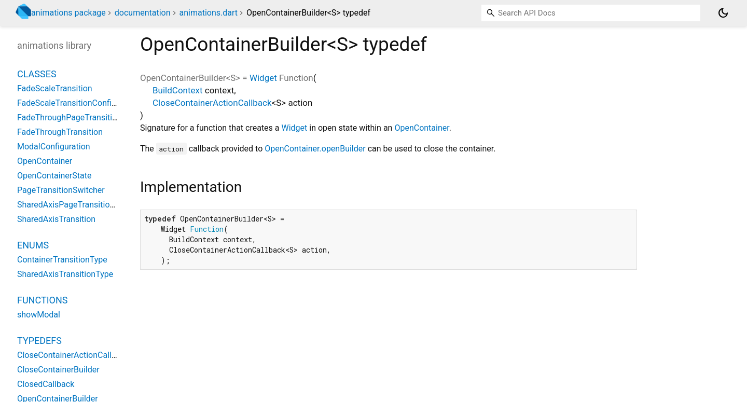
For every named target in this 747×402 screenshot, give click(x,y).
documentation (143, 13)
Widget (263, 78)
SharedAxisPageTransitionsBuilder (80, 205)
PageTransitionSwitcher (61, 190)
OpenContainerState (54, 176)
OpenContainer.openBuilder (315, 149)
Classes (37, 73)
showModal (38, 315)
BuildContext (178, 90)
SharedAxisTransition (56, 219)
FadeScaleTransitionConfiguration (79, 103)
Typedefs (39, 340)
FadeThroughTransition (60, 132)
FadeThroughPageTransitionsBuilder (84, 117)
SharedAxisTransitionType (65, 274)
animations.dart (208, 13)
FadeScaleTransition (54, 88)
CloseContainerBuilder (58, 370)
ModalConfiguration (53, 146)
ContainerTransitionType (62, 260)
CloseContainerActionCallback (212, 103)
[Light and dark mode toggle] (723, 13)
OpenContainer (421, 128)
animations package (68, 13)
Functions (42, 300)
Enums (33, 245)
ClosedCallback (45, 384)
